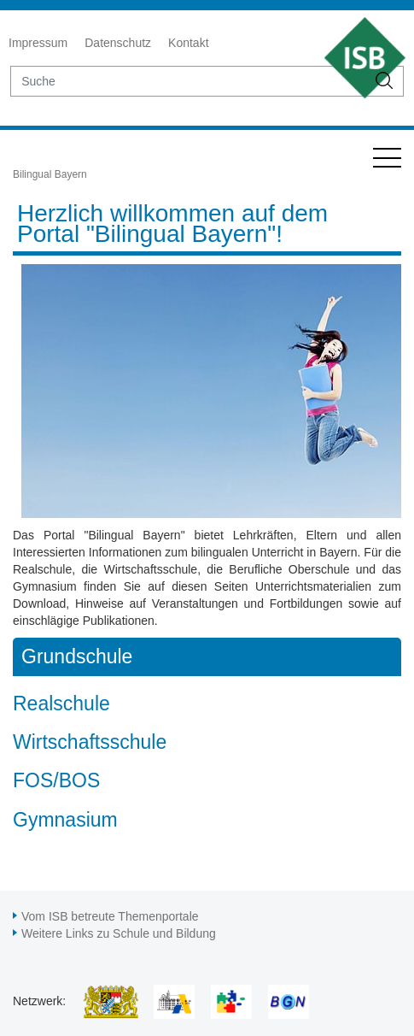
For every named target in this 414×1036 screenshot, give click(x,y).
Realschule (61, 703)
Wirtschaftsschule (89, 742)
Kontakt (188, 43)
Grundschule (76, 656)
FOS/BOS (56, 780)
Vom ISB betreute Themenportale (110, 916)
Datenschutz (118, 43)
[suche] (188, 81)
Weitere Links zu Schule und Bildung (118, 933)
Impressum (38, 43)
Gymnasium (65, 820)
